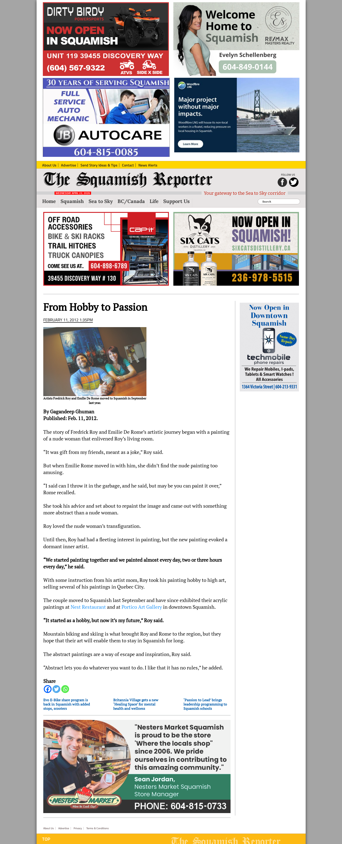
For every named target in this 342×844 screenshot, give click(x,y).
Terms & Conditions (97, 828)
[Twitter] (56, 689)
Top (46, 839)
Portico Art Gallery (142, 607)
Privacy (78, 828)
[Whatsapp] (65, 689)
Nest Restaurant (89, 607)
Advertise (63, 828)
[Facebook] (48, 689)
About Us (48, 828)
